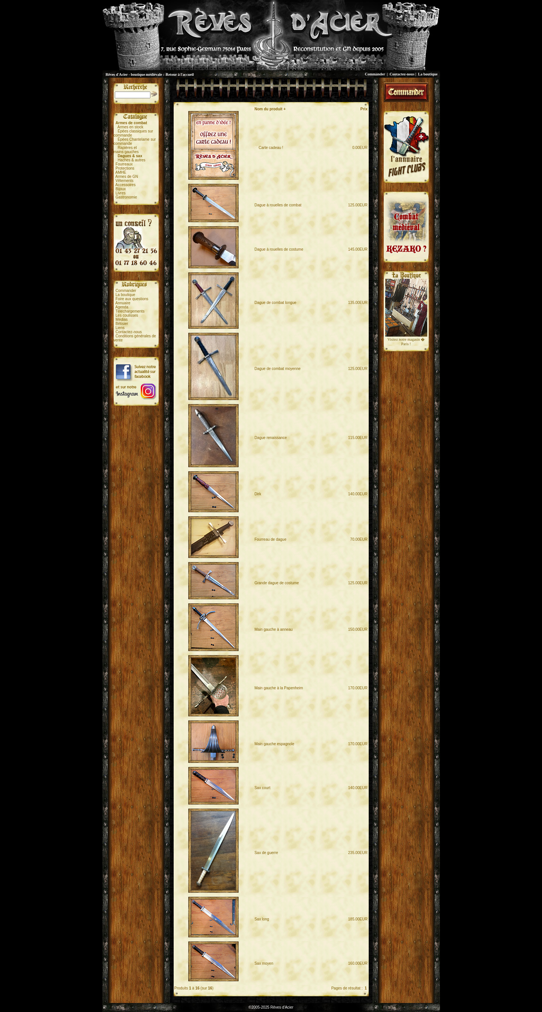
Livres (121, 193)
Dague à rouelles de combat (277, 205)
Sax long (261, 919)
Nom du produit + (269, 109)
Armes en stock (130, 127)
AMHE (121, 172)
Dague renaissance (270, 438)
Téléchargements (130, 311)
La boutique (428, 74)
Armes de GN (127, 176)
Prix (364, 109)
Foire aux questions (132, 299)
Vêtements (125, 181)
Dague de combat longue (275, 303)
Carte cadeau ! (268, 148)
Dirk (257, 494)
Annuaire (123, 303)
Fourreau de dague (270, 539)
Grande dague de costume (276, 583)
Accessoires (126, 185)
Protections (125, 168)
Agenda (122, 307)
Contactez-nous (402, 74)
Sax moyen (263, 963)
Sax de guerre (266, 853)
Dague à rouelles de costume (278, 249)
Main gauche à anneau (273, 629)
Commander (375, 74)
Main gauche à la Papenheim (278, 688)
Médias (122, 319)
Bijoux (121, 189)
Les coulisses (127, 315)
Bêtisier (122, 324)
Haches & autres (132, 160)
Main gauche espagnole (274, 744)
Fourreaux (124, 164)
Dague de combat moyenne (277, 369)
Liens (120, 328)
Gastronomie (126, 197)
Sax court (262, 788)
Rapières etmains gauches (126, 150)
